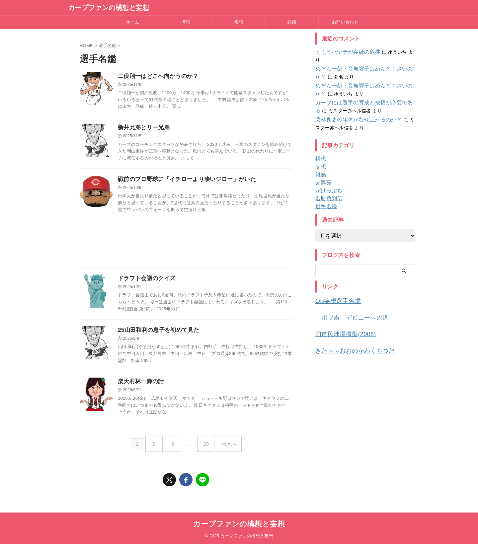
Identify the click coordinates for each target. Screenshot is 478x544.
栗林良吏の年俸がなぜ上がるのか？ (353, 111)
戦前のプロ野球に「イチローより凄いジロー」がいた (183, 181)
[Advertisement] (186, 247)
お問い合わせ (345, 22)
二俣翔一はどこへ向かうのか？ (156, 76)
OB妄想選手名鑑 (334, 292)
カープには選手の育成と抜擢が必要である (360, 94)
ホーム (132, 22)
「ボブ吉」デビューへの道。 (348, 308)
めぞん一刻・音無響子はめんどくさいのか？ (362, 61)
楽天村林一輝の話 (139, 385)
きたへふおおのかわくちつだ (348, 339)
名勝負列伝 (327, 190)
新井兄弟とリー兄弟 (142, 128)
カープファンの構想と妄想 (108, 7)
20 (204, 445)
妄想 (238, 22)
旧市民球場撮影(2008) (340, 324)
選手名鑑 (324, 198)
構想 (185, 22)
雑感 (291, 22)
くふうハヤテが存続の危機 (343, 52)
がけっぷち (327, 182)
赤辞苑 (322, 174)
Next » (223, 445)
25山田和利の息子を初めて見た (156, 333)
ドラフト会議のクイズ (145, 280)
